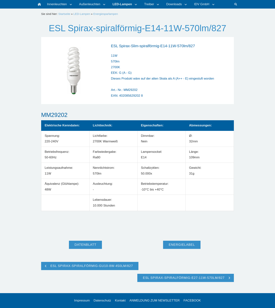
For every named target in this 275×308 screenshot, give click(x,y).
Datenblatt (85, 244)
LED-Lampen (81, 13)
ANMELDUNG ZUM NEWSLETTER (155, 300)
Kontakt (120, 300)
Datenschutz (102, 300)
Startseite (64, 13)
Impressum (82, 300)
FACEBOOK (192, 300)
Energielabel (182, 244)
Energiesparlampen (105, 13)
